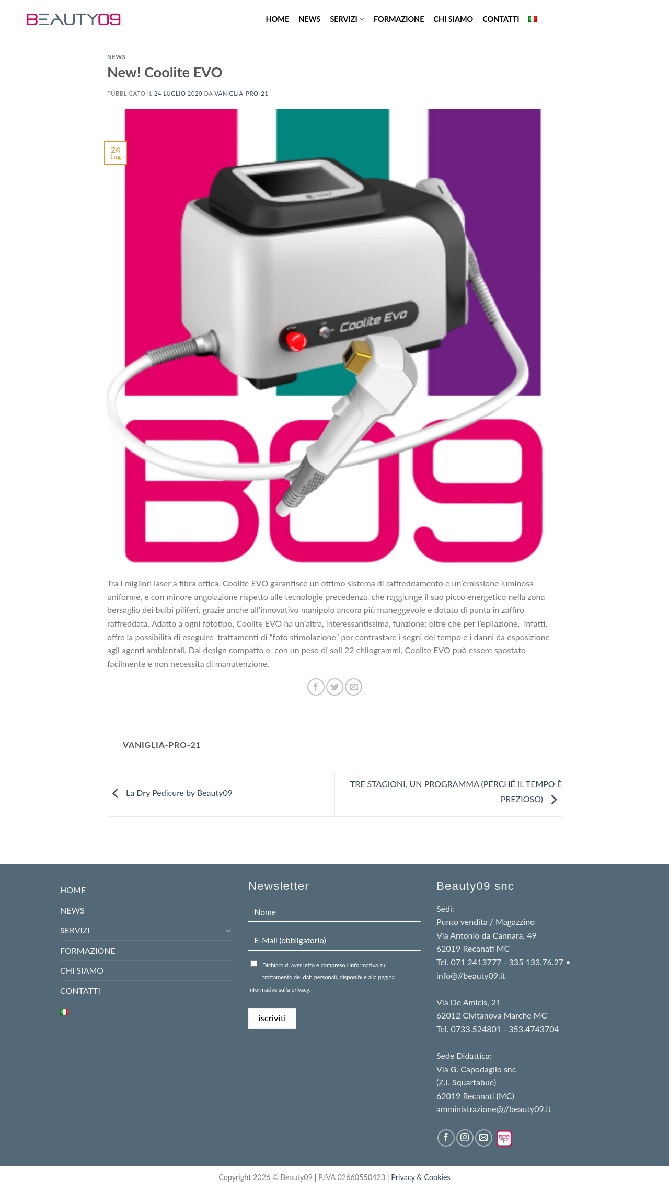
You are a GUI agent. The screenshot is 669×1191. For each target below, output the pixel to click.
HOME (278, 19)
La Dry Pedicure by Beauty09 (170, 792)
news (116, 56)
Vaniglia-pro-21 (241, 93)
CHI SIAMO (453, 19)
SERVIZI (347, 19)
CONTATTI (500, 19)
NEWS (309, 19)
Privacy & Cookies (421, 1177)
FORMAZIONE (399, 19)
